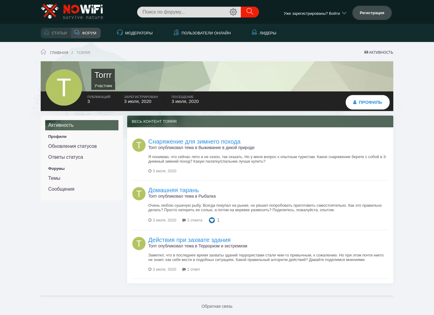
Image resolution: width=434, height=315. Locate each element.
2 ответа (192, 220)
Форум (88, 33)
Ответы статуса (65, 157)
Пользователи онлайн (206, 33)
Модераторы (138, 33)
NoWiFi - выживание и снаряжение (72, 12)
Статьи (59, 33)
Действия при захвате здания (189, 240)
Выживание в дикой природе (226, 147)
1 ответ (191, 269)
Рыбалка (206, 196)
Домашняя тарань (173, 190)
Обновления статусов (72, 146)
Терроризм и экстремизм (222, 245)
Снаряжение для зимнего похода (194, 141)
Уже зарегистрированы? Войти (315, 13)
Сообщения (61, 189)
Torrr (152, 147)
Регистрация (372, 13)
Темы (54, 178)
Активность (61, 125)
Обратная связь (216, 306)
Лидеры (267, 33)
